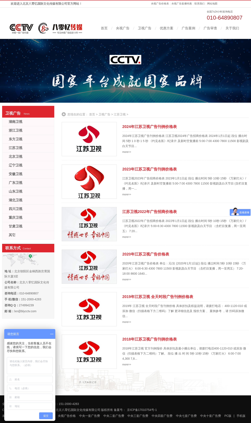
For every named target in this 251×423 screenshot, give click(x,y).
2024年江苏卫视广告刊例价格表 (149, 127)
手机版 (241, 415)
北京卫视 (15, 156)
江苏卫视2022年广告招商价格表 (149, 212)
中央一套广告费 (89, 415)
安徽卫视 (15, 174)
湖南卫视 (15, 121)
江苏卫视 (120, 114)
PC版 (227, 415)
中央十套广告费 (210, 415)
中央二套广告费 (113, 415)
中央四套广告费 (162, 415)
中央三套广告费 (137, 415)
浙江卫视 (15, 130)
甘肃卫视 (15, 226)
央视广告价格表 (160, 3)
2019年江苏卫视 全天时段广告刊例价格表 (157, 297)
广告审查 (210, 28)
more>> (126, 151)
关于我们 (232, 28)
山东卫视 (15, 191)
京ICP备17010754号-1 (142, 410)
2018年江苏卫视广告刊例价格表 (149, 339)
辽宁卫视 (15, 165)
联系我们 (199, 3)
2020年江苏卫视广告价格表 (145, 254)
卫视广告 (144, 28)
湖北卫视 (15, 200)
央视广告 (123, 28)
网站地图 (212, 3)
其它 (12, 235)
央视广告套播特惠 (181, 3)
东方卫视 (15, 139)
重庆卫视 (15, 217)
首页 (104, 28)
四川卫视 (15, 209)
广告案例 (188, 28)
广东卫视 (15, 183)
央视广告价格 (67, 415)
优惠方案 (166, 28)
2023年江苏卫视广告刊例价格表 (149, 169)
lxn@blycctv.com (25, 311)
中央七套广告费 (186, 415)
